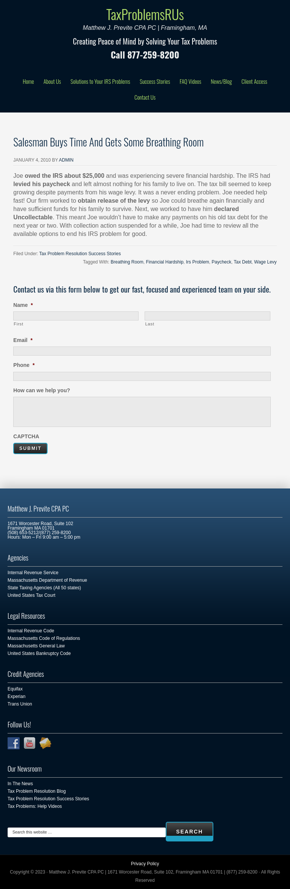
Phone (23, 365)
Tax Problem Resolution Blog (37, 791)
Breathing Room (127, 262)
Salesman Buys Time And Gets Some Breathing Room (108, 141)
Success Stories (155, 81)
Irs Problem (197, 262)
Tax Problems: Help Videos (35, 806)
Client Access (254, 81)
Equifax (15, 689)
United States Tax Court (32, 595)
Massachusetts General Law (36, 646)
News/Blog (221, 81)
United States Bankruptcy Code (39, 653)
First (18, 324)
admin (66, 160)
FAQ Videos (190, 81)
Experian (16, 696)
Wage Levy (265, 262)
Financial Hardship (164, 262)
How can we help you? (41, 390)
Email (22, 340)
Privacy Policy (145, 863)
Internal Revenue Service (33, 572)
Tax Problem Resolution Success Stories (80, 253)
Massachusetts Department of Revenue (47, 580)
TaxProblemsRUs (145, 14)
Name (23, 305)
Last (149, 324)
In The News (20, 783)
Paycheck (221, 262)
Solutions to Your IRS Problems (100, 81)
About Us (52, 81)
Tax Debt (242, 262)
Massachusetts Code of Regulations (44, 638)
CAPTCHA (26, 436)
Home (28, 81)
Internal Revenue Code (31, 630)
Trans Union (20, 704)
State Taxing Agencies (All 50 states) (44, 587)
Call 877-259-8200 (145, 54)
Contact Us (145, 97)
